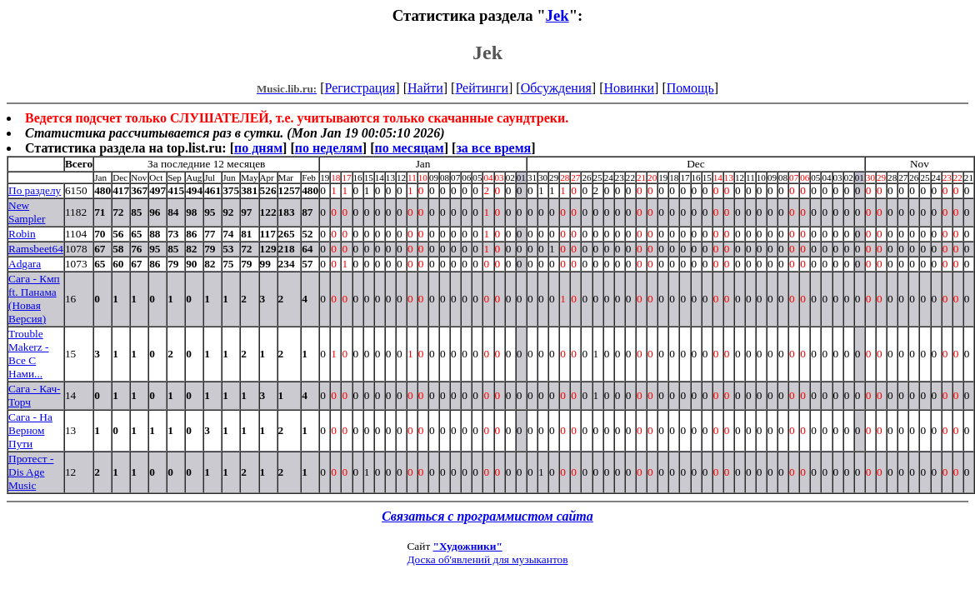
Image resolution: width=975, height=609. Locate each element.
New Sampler (26, 212)
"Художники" (467, 546)
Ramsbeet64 (35, 248)
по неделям (328, 148)
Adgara (24, 263)
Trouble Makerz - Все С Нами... (28, 353)
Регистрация (360, 88)
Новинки (628, 88)
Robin (22, 233)
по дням (258, 148)
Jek (557, 15)
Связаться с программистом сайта (487, 516)
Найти (425, 88)
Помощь (690, 88)
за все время (493, 148)
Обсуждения (556, 88)
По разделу (34, 190)
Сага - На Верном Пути (30, 430)
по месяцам (408, 148)
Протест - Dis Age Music (30, 472)
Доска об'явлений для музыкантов (487, 559)
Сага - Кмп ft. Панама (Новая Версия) (34, 298)
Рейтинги (481, 88)
